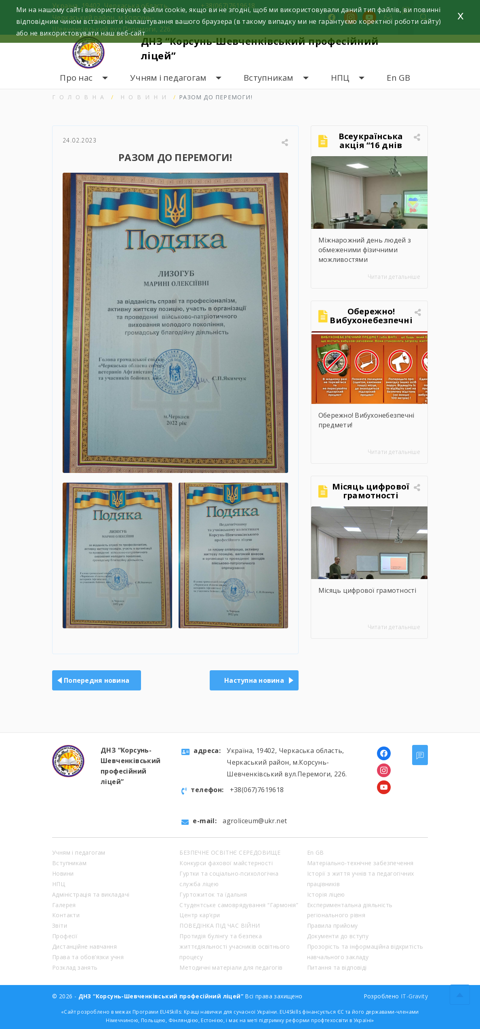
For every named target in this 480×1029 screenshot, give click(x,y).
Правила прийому (332, 925)
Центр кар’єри (199, 915)
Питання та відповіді (337, 967)
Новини (145, 97)
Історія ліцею (326, 894)
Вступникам (268, 77)
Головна (80, 97)
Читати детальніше (394, 276)
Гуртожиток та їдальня (213, 894)
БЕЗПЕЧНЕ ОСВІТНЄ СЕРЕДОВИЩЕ (229, 852)
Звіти (59, 925)
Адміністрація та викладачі (90, 894)
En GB (398, 77)
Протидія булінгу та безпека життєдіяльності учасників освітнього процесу (234, 946)
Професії (65, 936)
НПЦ (340, 77)
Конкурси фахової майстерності (226, 863)
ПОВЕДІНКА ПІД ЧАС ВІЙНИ (219, 925)
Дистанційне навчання (84, 946)
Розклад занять (75, 967)
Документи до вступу (338, 936)
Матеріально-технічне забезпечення (360, 863)
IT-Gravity (414, 996)
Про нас (76, 77)
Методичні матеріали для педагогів (230, 967)
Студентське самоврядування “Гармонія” (238, 905)
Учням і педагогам (168, 77)
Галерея (64, 905)
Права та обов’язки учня (88, 957)
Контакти (66, 915)
